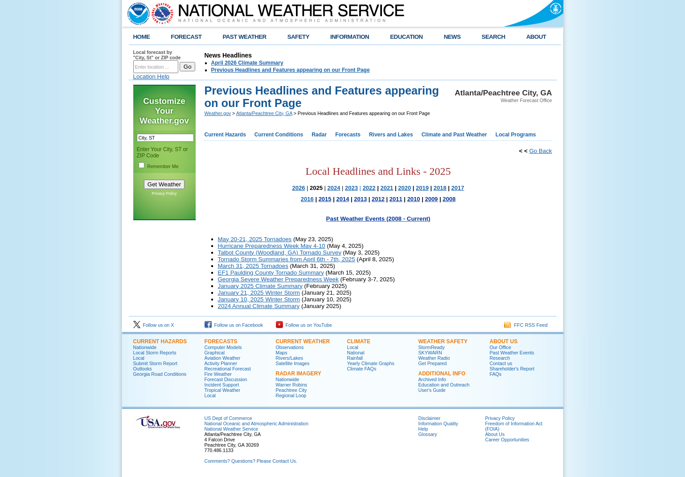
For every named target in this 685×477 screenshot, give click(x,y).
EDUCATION (406, 36)
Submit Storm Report (155, 363)
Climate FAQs (362, 368)
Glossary (427, 434)
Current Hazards (225, 135)
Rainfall (355, 358)
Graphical (215, 352)
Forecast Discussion (226, 379)
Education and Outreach (444, 384)
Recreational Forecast (228, 368)
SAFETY (298, 36)
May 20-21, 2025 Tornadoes (255, 239)
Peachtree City (291, 390)
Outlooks (142, 368)
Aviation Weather (223, 358)
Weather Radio (434, 358)
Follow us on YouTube (304, 325)
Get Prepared (432, 363)
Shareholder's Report (512, 368)
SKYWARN (430, 352)
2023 (351, 188)
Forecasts (348, 135)
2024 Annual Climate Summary (259, 306)
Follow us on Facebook (234, 325)
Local (138, 358)
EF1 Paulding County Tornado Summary (271, 272)
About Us (504, 341)
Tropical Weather (223, 390)
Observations (290, 347)
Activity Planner (221, 363)
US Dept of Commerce (228, 418)
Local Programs (516, 135)
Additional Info (442, 373)
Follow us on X (153, 325)
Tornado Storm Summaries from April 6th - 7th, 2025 (286, 259)
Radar (319, 135)
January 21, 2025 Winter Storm (259, 292)
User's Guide (432, 390)
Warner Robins (292, 384)
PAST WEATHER (244, 36)
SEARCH (493, 36)
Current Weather (303, 341)
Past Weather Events (512, 352)
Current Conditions (278, 135)
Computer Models (223, 347)
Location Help (151, 76)
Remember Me (162, 166)
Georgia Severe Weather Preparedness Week (278, 279)
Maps (281, 352)
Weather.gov (218, 113)
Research (500, 358)
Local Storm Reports (154, 352)
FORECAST (186, 36)
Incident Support (222, 384)
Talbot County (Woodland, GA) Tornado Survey (279, 252)
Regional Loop (291, 395)
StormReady (431, 347)
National (356, 352)
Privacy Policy (164, 193)
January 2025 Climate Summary (260, 286)
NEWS (452, 36)
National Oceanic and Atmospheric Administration (256, 423)
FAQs (496, 374)
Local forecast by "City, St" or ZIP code (157, 54)
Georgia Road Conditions (160, 374)
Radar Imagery (298, 373)
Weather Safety (443, 341)
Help (423, 429)
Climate (358, 341)
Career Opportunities (507, 439)
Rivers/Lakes (290, 358)
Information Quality (438, 423)
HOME (141, 36)
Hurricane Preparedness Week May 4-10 (271, 246)
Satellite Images (293, 363)
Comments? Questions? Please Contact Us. (251, 461)
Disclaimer (429, 418)
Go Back (540, 151)
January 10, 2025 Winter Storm (259, 299)
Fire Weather (218, 374)
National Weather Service (231, 429)
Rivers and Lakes (391, 135)
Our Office (500, 347)
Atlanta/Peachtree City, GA (264, 113)
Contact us (501, 363)
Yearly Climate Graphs (370, 363)
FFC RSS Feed (525, 325)
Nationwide (145, 347)
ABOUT (536, 36)
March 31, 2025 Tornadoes (253, 266)
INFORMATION (349, 36)
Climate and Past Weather (454, 135)
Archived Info (432, 379)
